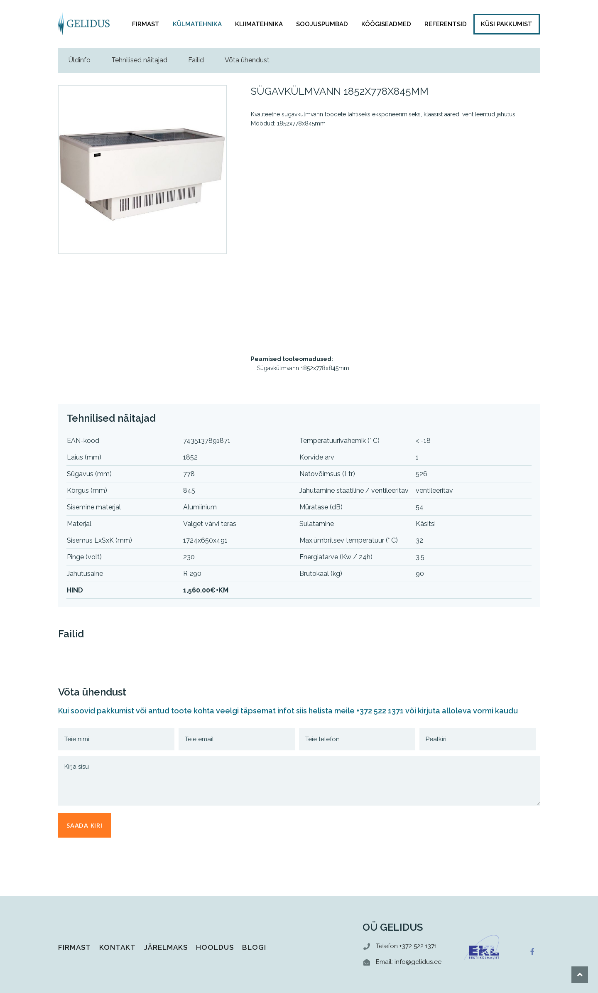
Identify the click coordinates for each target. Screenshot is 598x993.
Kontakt (117, 947)
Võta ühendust (247, 60)
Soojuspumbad (322, 24)
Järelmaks (166, 947)
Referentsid (445, 24)
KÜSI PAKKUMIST (506, 24)
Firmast (145, 24)
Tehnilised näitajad (139, 60)
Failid (196, 60)
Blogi (254, 947)
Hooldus (215, 947)
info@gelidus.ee (418, 962)
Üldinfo (80, 60)
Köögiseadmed (386, 24)
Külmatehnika (197, 24)
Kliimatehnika (259, 24)
